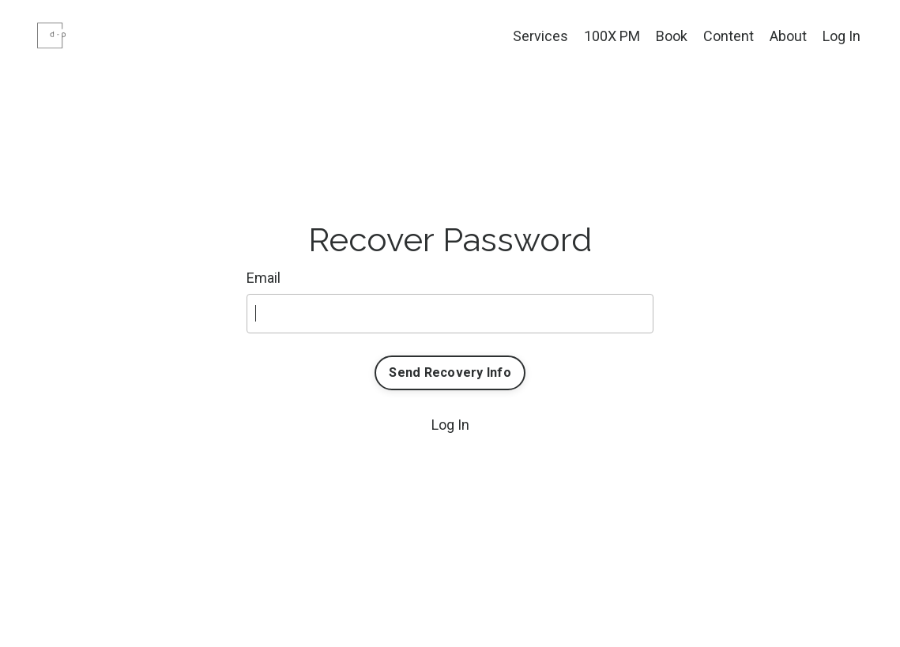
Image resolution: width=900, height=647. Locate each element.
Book (671, 36)
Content (728, 36)
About (788, 36)
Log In (841, 36)
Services (540, 36)
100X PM (612, 36)
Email (264, 277)
